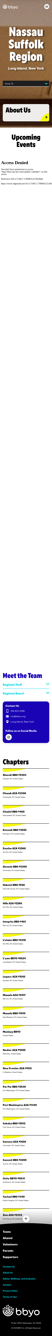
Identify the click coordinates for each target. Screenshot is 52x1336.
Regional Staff (26, 684)
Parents (8, 1250)
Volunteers (10, 1244)
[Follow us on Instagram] (9, 737)
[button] (46, 6)
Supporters (10, 1257)
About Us (8, 1272)
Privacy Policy (10, 1290)
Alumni (7, 1238)
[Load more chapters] (26, 1218)
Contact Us (9, 1266)
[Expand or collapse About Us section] (44, 117)
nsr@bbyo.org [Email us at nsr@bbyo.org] (18, 716)
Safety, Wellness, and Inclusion (19, 1278)
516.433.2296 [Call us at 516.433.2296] (18, 711)
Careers (7, 1284)
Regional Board (26, 693)
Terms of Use (10, 1296)
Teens (7, 1231)
